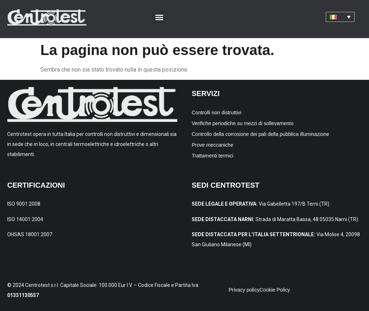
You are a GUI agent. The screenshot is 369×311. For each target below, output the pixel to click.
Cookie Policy (274, 290)
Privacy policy (243, 290)
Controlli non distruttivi (216, 112)
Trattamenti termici (212, 156)
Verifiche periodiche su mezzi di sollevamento (242, 123)
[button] (159, 17)
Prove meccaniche (212, 145)
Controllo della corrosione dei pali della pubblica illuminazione (260, 134)
